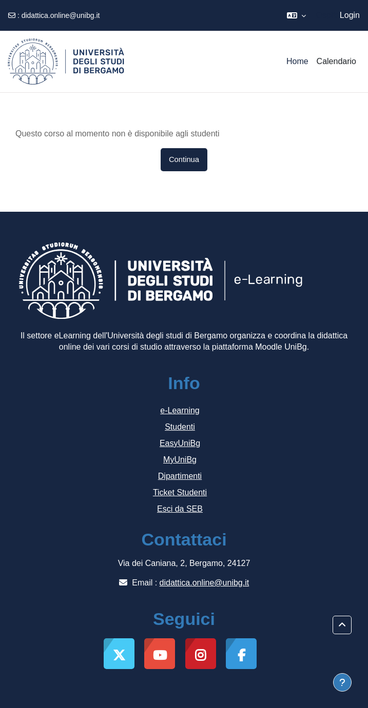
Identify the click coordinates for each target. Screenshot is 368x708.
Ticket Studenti (180, 492)
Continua (184, 159)
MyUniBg (180, 459)
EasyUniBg (180, 443)
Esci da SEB (180, 508)
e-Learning (180, 410)
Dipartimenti (180, 476)
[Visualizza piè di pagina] (342, 682)
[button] (296, 15)
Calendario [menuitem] (336, 61)
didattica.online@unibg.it (61, 15)
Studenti (180, 426)
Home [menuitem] (297, 61)
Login (350, 15)
